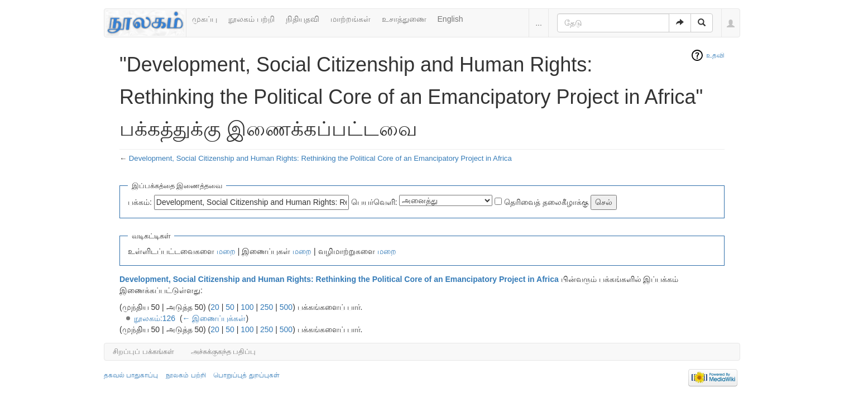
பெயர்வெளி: (374, 202)
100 (247, 307)
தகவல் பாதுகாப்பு (131, 375)
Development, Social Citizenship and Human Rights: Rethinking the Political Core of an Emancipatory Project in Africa (320, 158)
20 (214, 307)
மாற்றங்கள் (350, 19)
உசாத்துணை (404, 19)
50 (230, 307)
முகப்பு (204, 19)
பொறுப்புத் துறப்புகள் (246, 375)
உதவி (715, 55)
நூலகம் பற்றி (251, 19)
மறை (226, 251)
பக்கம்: (140, 202)
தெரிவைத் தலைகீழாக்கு (546, 202)
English (450, 19)
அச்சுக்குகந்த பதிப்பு (223, 351)
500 (286, 307)
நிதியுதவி (302, 19)
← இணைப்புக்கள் (214, 318)
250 (266, 307)
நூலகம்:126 (154, 318)
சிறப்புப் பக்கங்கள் (143, 351)
